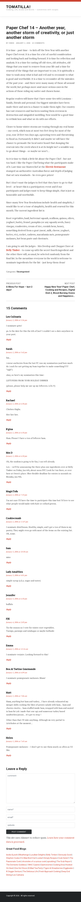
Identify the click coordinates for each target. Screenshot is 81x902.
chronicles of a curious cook (34, 861)
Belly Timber (13, 250)
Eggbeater (68, 868)
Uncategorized (23, 271)
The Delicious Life (30, 871)
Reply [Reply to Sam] (8, 562)
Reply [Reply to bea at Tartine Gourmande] (8, 683)
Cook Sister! (63, 858)
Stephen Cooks (12, 858)
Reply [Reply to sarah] (8, 391)
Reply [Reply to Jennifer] (8, 609)
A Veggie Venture (13, 871)
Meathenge (24, 855)
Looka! (39, 858)
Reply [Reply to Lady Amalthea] (8, 586)
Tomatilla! (18, 7)
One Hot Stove (20, 868)
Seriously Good (64, 855)
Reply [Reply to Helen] (8, 755)
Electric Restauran (55, 166)
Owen (11, 43)
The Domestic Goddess (16, 865)
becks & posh (12, 855)
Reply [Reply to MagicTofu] (8, 509)
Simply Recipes (50, 858)
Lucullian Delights (37, 855)
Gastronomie (46, 865)
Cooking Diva (58, 865)
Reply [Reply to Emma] (8, 659)
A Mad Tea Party (35, 868)
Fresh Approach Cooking (49, 871)
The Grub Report (64, 861)
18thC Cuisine (33, 865)
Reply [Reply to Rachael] (8, 420)
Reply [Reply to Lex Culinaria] (8, 339)
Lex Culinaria (18, 875)
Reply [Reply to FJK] (8, 636)
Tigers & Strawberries (53, 868)
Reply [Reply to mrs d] (8, 482)
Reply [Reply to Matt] (8, 728)
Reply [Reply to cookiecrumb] (8, 539)
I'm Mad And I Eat (28, 858)
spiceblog (51, 861)
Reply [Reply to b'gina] (8, 443)
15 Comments (38, 43)
